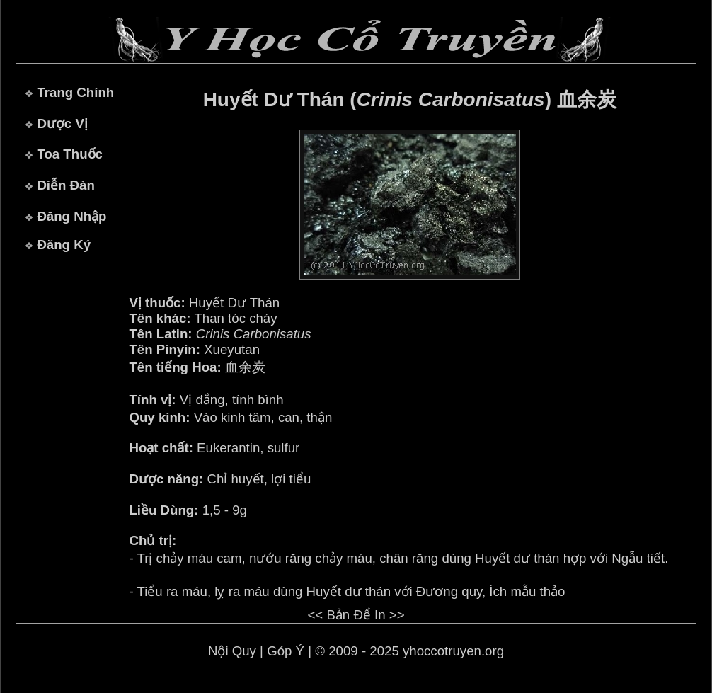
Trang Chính (75, 92)
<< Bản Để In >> (355, 614)
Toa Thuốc (70, 154)
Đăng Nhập (71, 216)
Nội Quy (232, 650)
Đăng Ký (64, 244)
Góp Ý (285, 650)
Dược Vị (62, 123)
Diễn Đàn (65, 185)
